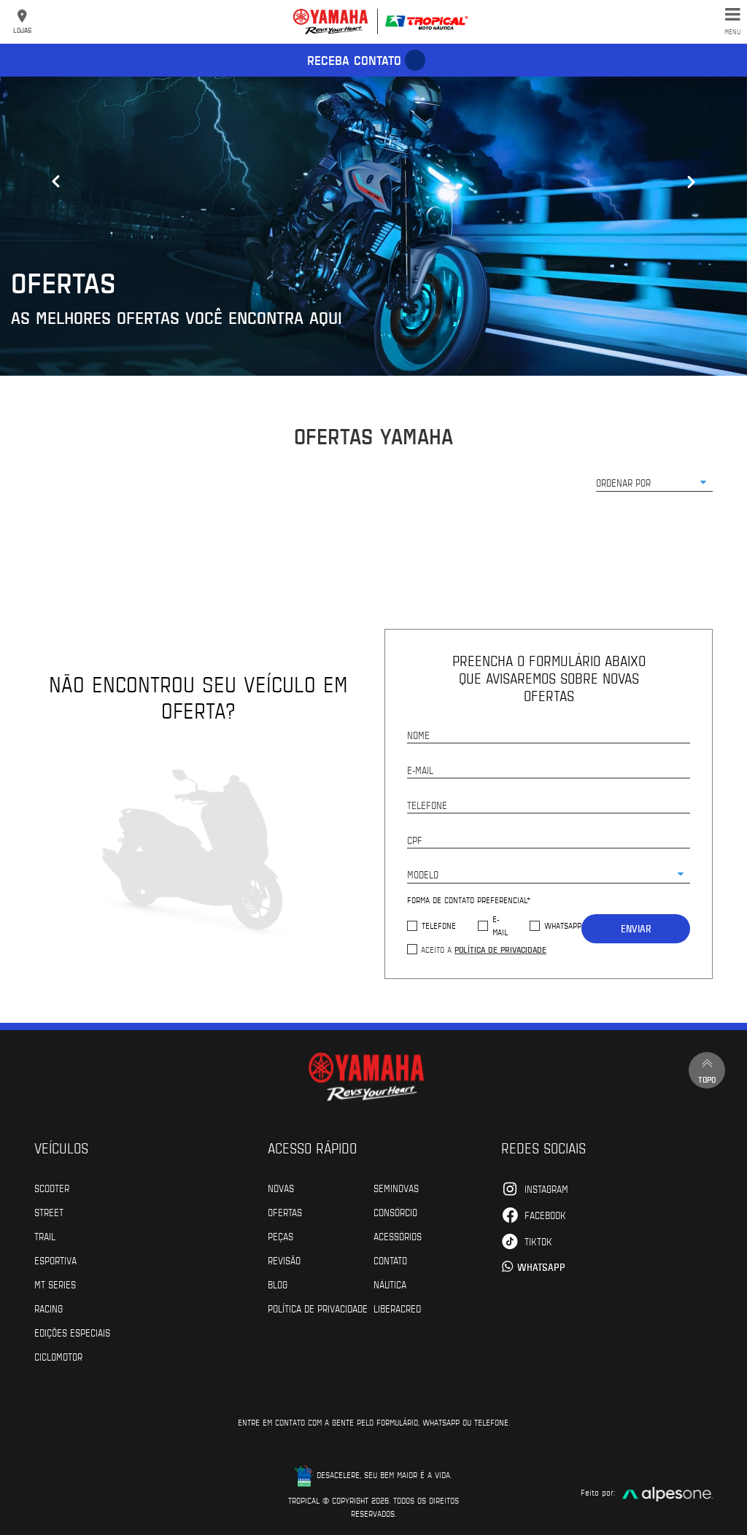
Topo (707, 1070)
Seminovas (396, 1187)
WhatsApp (562, 925)
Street (48, 1211)
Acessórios (398, 1235)
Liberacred (397, 1308)
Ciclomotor (58, 1356)
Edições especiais (72, 1332)
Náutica (390, 1284)
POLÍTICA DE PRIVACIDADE (318, 1308)
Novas (281, 1187)
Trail (44, 1235)
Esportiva (55, 1260)
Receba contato (354, 60)
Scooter (51, 1187)
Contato (390, 1260)
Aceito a (483, 949)
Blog (277, 1284)
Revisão (284, 1260)
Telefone (439, 925)
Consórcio (395, 1211)
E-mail (500, 925)
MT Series (55, 1284)
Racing (48, 1308)
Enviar (636, 928)
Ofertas (285, 1211)
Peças (280, 1235)
